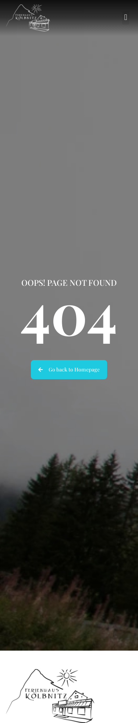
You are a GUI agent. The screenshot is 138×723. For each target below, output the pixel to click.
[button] (125, 18)
